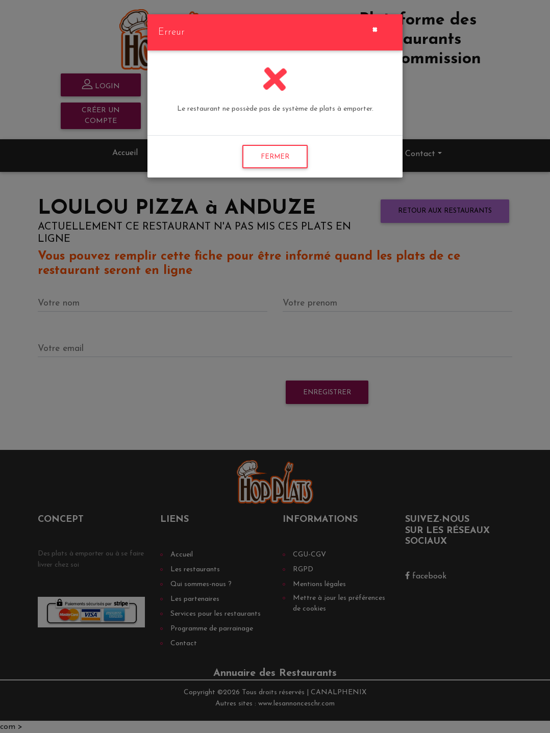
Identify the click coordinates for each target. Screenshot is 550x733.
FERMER (275, 157)
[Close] (374, 28)
